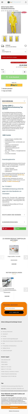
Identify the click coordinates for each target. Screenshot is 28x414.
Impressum (5, 334)
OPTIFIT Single (8, 176)
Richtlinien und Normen (11, 215)
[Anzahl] (14, 72)
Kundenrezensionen (10, 222)
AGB (4, 343)
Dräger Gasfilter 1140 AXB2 (14, 256)
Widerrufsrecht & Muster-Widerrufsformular (12, 341)
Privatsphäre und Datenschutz (9, 345)
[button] (3, 72)
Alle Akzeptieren (14, 407)
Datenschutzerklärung (5, 404)
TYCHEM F (9, 181)
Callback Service (6, 348)
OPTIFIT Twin (21, 174)
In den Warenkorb (12, 77)
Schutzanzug (15, 181)
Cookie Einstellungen (7, 350)
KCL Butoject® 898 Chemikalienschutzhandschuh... (9, 289)
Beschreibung (7, 101)
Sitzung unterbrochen (7, 331)
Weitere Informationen (14, 411)
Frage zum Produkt (7, 90)
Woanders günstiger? (7, 88)
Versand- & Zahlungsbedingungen (10, 338)
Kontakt (4, 336)
